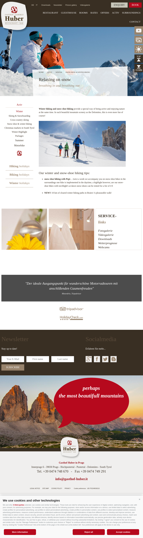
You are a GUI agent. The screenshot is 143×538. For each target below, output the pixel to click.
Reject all (88, 532)
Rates (94, 12)
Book (135, 5)
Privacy (68, 488)
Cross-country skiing (19, 120)
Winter (19, 111)
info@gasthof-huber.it (71, 479)
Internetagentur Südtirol (106, 488)
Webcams (103, 247)
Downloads (45, 5)
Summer (19, 140)
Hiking (19, 166)
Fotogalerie (105, 230)
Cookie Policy (56, 488)
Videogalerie (85, 5)
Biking (19, 174)
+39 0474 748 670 (55, 471)
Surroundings (131, 12)
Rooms (83, 12)
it (37, 5)
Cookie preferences (80, 488)
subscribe (13, 367)
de (32, 5)
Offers (105, 12)
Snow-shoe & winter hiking (19, 124)
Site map (45, 488)
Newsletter (58, 5)
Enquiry (119, 5)
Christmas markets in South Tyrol (19, 128)
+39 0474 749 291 (93, 471)
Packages (19, 136)
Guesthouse (68, 12)
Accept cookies (123, 532)
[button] (139, 499)
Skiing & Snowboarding (19, 116)
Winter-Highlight (19, 132)
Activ (115, 12)
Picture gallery (71, 5)
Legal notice (35, 488)
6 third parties (18, 505)
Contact (135, 21)
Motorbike (19, 145)
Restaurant (50, 12)
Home (41, 72)
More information (20, 532)
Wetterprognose (107, 243)
